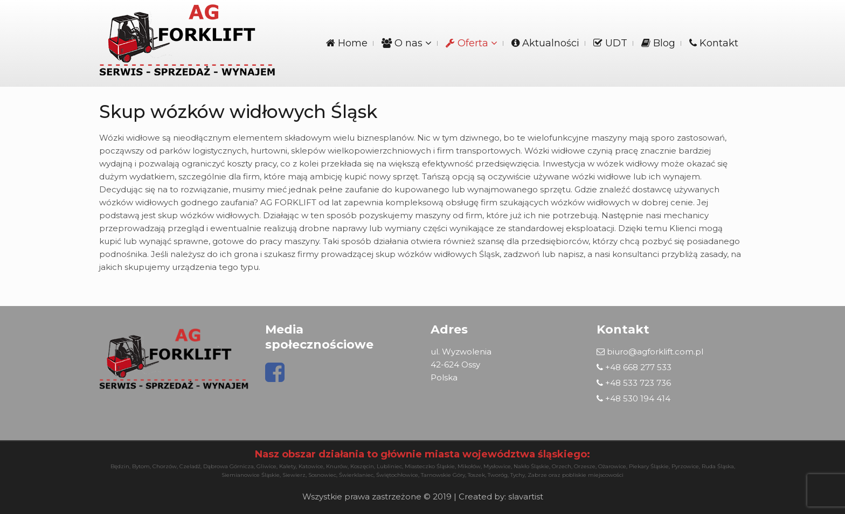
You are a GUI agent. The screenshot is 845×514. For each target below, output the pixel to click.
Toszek (476, 474)
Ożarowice (612, 466)
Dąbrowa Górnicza (228, 466)
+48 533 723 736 (634, 383)
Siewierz (294, 474)
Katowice (311, 466)
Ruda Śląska (718, 466)
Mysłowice (497, 466)
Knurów (337, 466)
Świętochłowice (397, 474)
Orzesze (584, 466)
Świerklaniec (356, 474)
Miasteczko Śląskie (430, 466)
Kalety (287, 466)
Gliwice (266, 466)
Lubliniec (389, 466)
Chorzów (165, 466)
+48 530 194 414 (633, 398)
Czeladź (189, 466)
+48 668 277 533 (634, 367)
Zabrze (537, 474)
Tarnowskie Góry (443, 474)
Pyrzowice (685, 466)
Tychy (517, 474)
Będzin (119, 466)
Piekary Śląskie (649, 466)
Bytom (141, 466)
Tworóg (498, 474)
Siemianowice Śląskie (250, 474)
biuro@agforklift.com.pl (650, 351)
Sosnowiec (322, 474)
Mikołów (469, 466)
